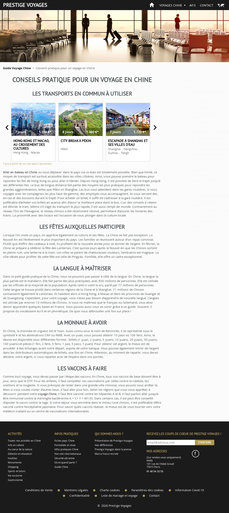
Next (152, 127)
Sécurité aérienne (64, 458)
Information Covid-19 (189, 490)
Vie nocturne (15, 475)
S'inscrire (204, 442)
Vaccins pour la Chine (203, 107)
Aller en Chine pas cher (204, 196)
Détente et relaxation (20, 454)
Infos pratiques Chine (66, 449)
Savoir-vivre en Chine (194, 216)
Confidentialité (79, 495)
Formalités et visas (65, 445)
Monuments (15, 462)
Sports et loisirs (16, 471)
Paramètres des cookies (147, 490)
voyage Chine (44, 394)
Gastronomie (15, 480)
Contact (206, 5)
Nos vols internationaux (67, 454)
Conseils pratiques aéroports (200, 132)
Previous (4, 127)
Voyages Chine (170, 5)
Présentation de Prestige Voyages (114, 440)
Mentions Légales (76, 490)
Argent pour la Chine (194, 169)
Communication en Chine (197, 175)
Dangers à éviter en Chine (197, 154)
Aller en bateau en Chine (17, 172)
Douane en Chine (200, 138)
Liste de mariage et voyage (119, 495)
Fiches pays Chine (64, 440)
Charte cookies (110, 490)
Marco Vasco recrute (106, 454)
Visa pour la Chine (200, 102)
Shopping (13, 467)
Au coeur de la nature (20, 449)
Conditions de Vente (39, 490)
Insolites (12, 458)
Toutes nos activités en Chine (24, 440)
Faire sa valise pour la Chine (199, 143)
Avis (192, 5)
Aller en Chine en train (203, 211)
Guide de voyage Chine (204, 149)
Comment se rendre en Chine (200, 180)
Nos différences (104, 445)
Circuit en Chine (182, 86)
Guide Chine (61, 467)
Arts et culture (16, 445)
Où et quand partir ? (65, 462)
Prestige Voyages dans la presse (113, 449)
